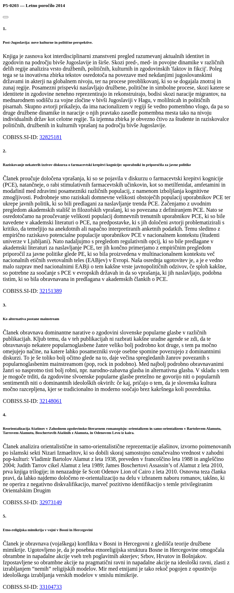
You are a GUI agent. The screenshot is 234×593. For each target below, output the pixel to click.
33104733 (50, 587)
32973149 (50, 502)
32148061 (50, 401)
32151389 (50, 291)
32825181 (50, 137)
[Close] (5, 17)
